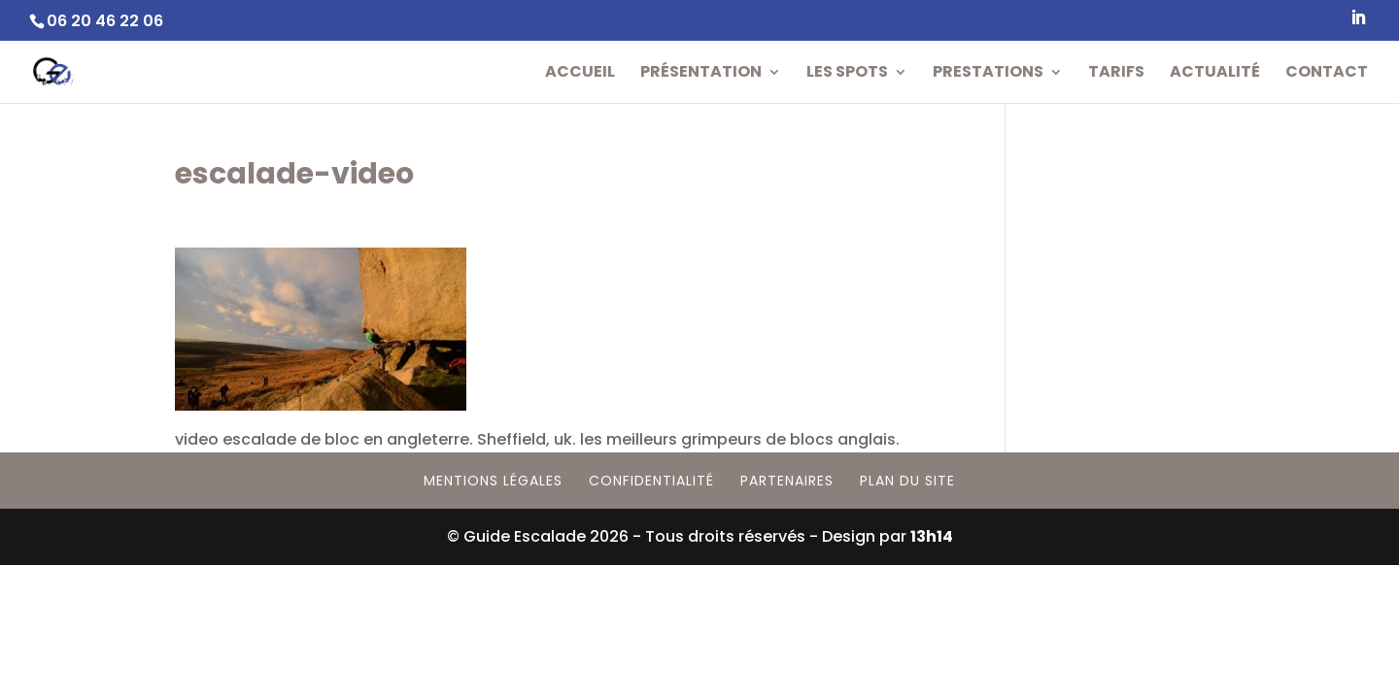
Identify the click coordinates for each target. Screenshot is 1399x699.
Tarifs (1116, 74)
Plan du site (907, 480)
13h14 (931, 536)
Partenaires (787, 480)
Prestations (988, 74)
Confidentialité (651, 480)
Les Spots (847, 74)
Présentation (701, 74)
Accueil (580, 74)
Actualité (1215, 74)
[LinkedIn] (1358, 23)
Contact (1326, 74)
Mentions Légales (493, 480)
